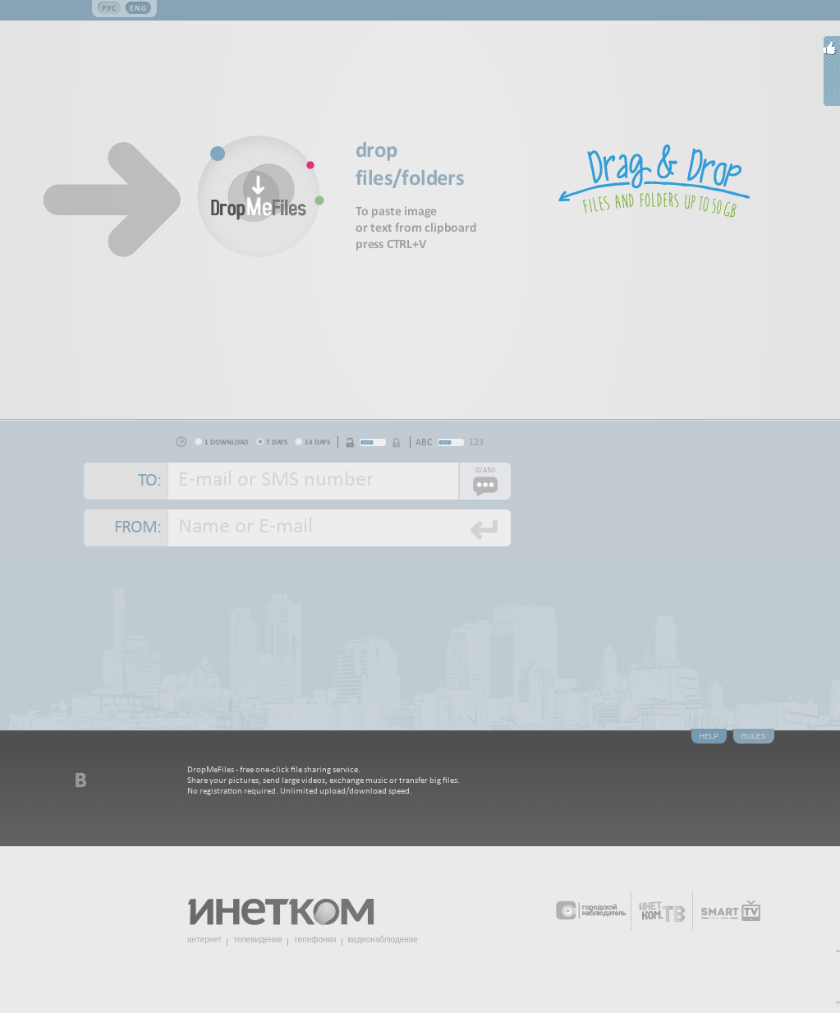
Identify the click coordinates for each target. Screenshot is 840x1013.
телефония (315, 939)
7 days (276, 441)
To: (149, 481)
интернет (204, 939)
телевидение (257, 939)
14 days (317, 441)
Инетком (290, 905)
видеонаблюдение (383, 939)
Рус (109, 7)
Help (709, 736)
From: (137, 527)
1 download (226, 441)
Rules (753, 736)
